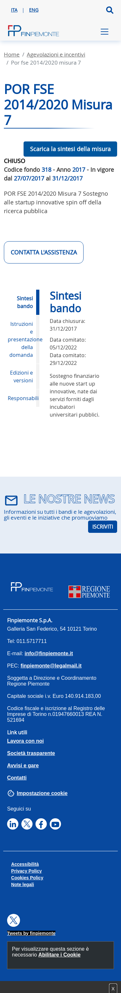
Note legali (22, 884)
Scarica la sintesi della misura (70, 149)
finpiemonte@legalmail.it (51, 665)
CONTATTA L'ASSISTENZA (44, 252)
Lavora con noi (25, 741)
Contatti (16, 778)
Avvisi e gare (23, 765)
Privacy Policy (26, 871)
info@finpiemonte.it (49, 653)
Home (12, 54)
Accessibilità (25, 864)
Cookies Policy (27, 877)
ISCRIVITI (102, 526)
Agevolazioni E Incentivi (56, 54)
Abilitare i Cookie (59, 954)
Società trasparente (31, 753)
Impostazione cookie (42, 793)
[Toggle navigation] (104, 32)
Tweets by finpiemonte (31, 933)
